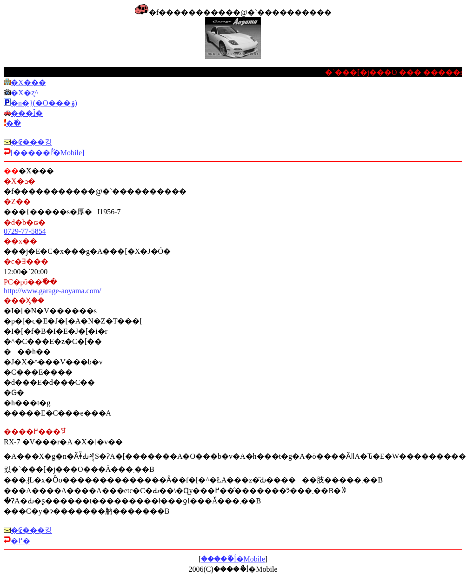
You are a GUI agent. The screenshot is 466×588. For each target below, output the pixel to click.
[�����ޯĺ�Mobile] (47, 153)
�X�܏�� (28, 82)
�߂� (20, 541)
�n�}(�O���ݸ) (44, 103)
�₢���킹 (31, 142)
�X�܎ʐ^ (24, 93)
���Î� (27, 113)
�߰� (13, 123)
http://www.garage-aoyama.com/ (52, 291)
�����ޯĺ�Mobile (233, 559)
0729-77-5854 (25, 231)
